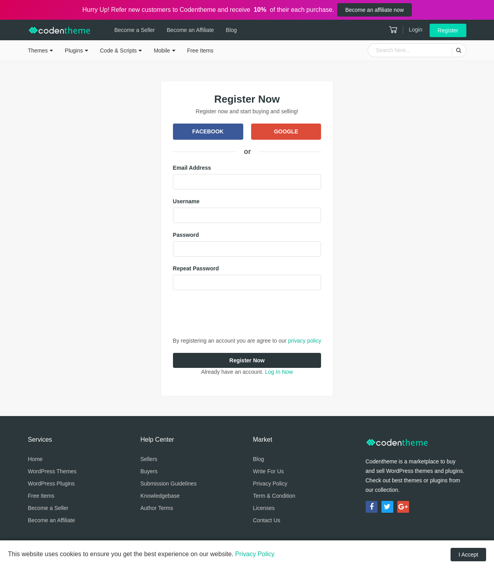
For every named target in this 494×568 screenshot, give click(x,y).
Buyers (149, 471)
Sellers (149, 459)
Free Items (200, 50)
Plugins (74, 50)
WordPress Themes (52, 471)
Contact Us (266, 520)
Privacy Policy (270, 483)
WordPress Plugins (51, 483)
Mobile (162, 50)
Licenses (264, 508)
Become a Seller (135, 30)
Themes (38, 50)
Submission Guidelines (169, 483)
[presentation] (233, 313)
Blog (231, 30)
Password (186, 235)
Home (35, 459)
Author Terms (157, 508)
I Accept (468, 554)
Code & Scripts (118, 50)
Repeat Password (196, 268)
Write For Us (268, 471)
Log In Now (279, 372)
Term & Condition (274, 496)
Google (286, 131)
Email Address (192, 168)
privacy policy (304, 340)
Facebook (208, 131)
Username (186, 201)
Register (448, 30)
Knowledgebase (160, 496)
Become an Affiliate (190, 30)
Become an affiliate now (374, 10)
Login (415, 29)
